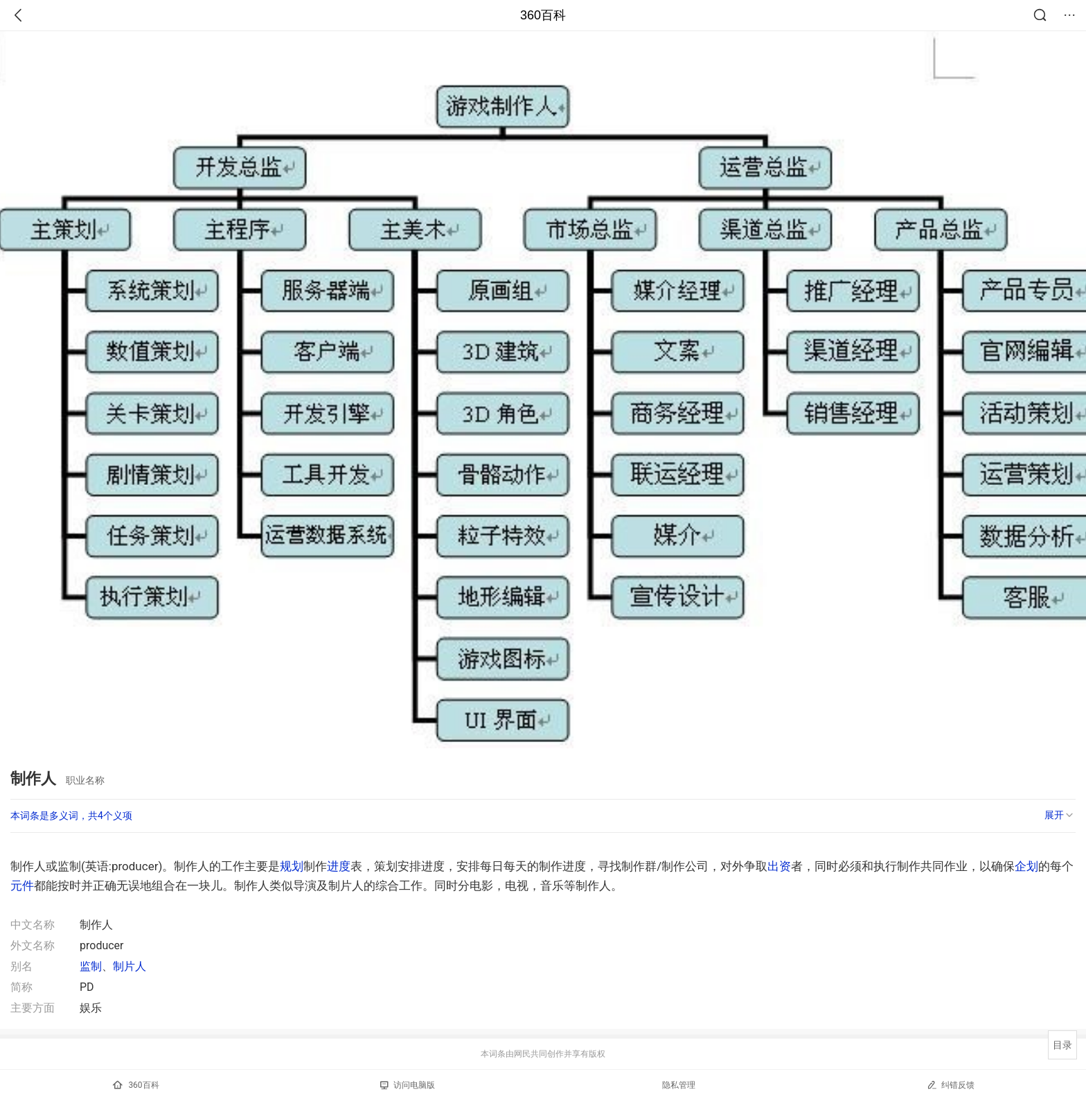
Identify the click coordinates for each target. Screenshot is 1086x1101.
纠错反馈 (950, 1085)
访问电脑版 (407, 1085)
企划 (1026, 866)
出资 (779, 866)
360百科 (543, 15)
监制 (91, 966)
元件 (22, 885)
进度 (338, 866)
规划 (291, 866)
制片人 (129, 966)
